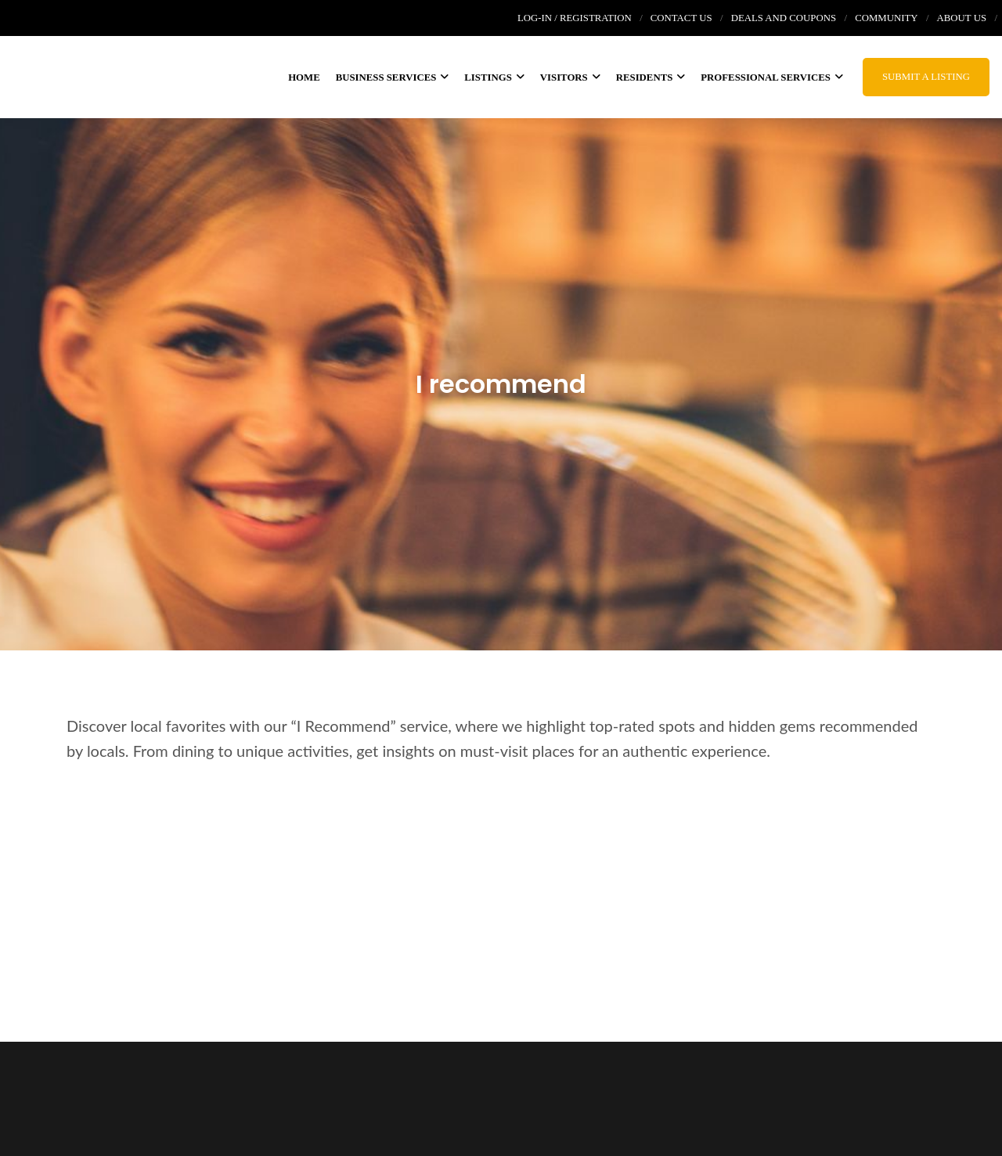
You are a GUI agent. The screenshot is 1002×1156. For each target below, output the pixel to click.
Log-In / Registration (574, 18)
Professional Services (772, 77)
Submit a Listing (926, 76)
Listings (494, 77)
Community (886, 18)
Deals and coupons (783, 18)
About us (961, 18)
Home (304, 77)
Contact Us (681, 18)
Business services (392, 77)
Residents (651, 77)
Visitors (570, 77)
